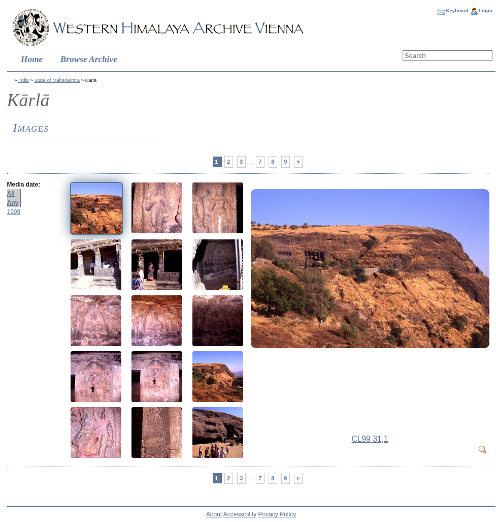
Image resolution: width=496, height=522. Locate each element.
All (11, 193)
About (214, 514)
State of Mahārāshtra (57, 80)
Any (13, 202)
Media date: (24, 184)
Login (485, 10)
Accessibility (239, 514)
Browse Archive (88, 59)
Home (32, 59)
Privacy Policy (277, 514)
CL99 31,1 (370, 439)
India (23, 80)
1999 (14, 212)
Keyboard (457, 10)
